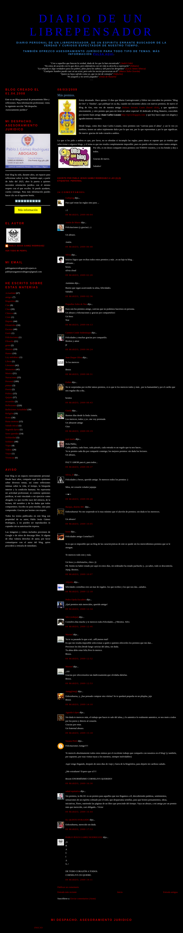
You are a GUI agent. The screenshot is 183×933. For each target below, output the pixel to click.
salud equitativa (72, 791)
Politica (8, 393)
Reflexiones (10, 405)
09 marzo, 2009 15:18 (79, 733)
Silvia (68, 255)
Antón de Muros (72, 222)
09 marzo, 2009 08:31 (79, 374)
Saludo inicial (11, 425)
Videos (8, 449)
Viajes (8, 445)
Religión (9, 413)
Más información (28, 209)
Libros (8, 361)
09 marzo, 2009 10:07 (79, 574)
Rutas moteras (11, 421)
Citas (7, 309)
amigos (8, 297)
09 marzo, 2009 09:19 (79, 431)
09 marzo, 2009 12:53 (79, 683)
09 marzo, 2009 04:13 (79, 324)
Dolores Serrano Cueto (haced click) (140, 107)
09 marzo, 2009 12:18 (79, 591)
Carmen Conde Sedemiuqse (78, 332)
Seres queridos (12, 433)
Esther (68, 382)
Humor (8, 353)
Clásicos (9, 313)
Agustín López (72, 712)
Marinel (69, 634)
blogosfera (10, 301)
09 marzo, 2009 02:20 (79, 275)
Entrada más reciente (67, 892)
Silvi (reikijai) (71, 617)
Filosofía (9, 341)
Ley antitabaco (12, 357)
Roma (8, 417)
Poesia (8, 389)
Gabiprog (69, 198)
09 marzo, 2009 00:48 (79, 247)
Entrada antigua (170, 892)
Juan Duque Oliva (73, 357)
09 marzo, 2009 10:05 (79, 524)
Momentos (10, 369)
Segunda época (12, 429)
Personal (76, 181)
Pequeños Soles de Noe (76, 304)
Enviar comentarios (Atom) (83, 898)
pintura (8, 385)
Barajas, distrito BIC (74, 507)
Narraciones (10, 377)
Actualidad (10, 293)
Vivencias (9, 457)
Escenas (9, 329)
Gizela (68, 410)
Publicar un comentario (68, 887)
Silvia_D (69, 475)
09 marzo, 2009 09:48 (79, 499)
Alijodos (69, 582)
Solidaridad (10, 437)
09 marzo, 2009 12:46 (79, 626)
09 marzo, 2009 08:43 (79, 402)
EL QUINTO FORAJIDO (77, 820)
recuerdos (9, 401)
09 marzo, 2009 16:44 (79, 812)
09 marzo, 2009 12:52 (79, 658)
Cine (7, 305)
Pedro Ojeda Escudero (75, 599)
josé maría (70, 439)
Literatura (9, 365)
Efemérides (10, 325)
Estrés (8, 333)
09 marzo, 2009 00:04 (79, 214)
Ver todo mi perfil (16, 251)
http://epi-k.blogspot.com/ (133, 115)
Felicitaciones (11, 337)
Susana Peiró (71, 741)
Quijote (8, 397)
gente (7, 345)
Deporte (9, 321)
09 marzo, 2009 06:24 (79, 349)
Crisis (8, 317)
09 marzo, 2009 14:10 (79, 704)
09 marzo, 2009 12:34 (79, 609)
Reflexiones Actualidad (16, 409)
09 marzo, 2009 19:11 (79, 879)
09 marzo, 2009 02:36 (79, 296)
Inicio (120, 892)
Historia (9, 349)
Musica (8, 373)
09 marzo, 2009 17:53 (79, 829)
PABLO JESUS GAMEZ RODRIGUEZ (83, 837)
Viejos (8, 453)
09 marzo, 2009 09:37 (79, 467)
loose (67, 531)
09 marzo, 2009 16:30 (79, 783)
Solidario (9, 441)
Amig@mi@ (71, 691)
